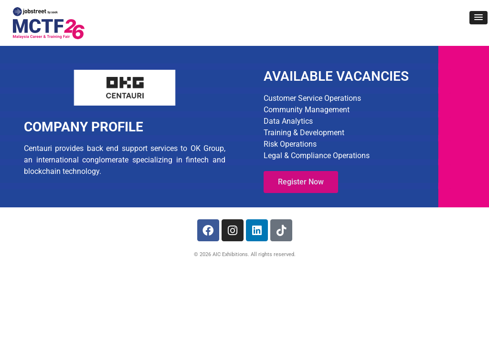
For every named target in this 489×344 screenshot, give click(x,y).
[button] (478, 17)
